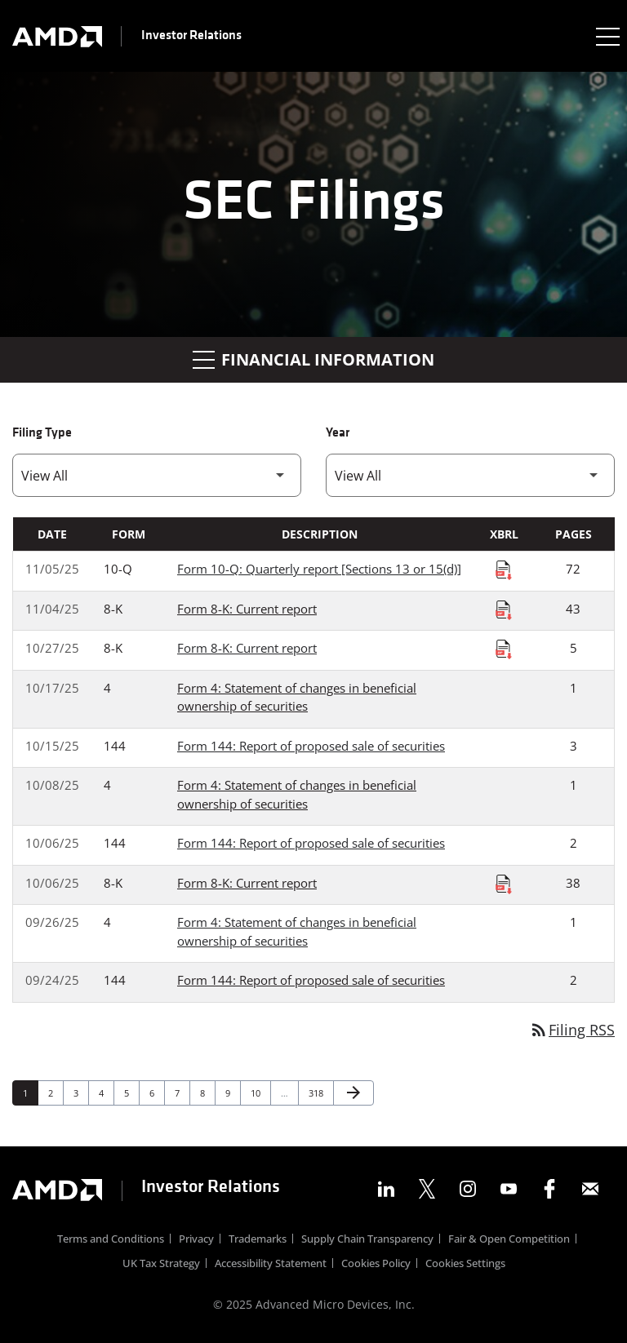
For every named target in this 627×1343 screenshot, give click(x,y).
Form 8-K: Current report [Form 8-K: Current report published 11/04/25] (247, 609)
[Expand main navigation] (606, 36)
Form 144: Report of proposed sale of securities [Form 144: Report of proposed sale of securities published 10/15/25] (311, 746)
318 (318, 1092)
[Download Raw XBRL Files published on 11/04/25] (504, 609)
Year (337, 433)
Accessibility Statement (271, 1264)
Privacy (196, 1240)
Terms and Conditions (110, 1240)
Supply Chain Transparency (367, 1240)
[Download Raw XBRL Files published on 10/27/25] (504, 648)
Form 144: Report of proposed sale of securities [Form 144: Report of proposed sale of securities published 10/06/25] (311, 843)
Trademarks (258, 1240)
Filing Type (42, 433)
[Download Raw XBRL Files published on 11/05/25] (504, 569)
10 (260, 1092)
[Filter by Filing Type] (156, 475)
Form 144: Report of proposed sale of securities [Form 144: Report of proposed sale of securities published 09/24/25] (311, 980)
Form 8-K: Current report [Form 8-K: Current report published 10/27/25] (247, 648)
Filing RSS (572, 1029)
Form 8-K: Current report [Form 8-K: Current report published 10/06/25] (247, 883)
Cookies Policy (376, 1264)
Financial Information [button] (313, 359)
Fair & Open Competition (509, 1240)
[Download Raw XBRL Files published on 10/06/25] (504, 883)
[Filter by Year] (470, 475)
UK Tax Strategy (161, 1264)
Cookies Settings (465, 1264)
